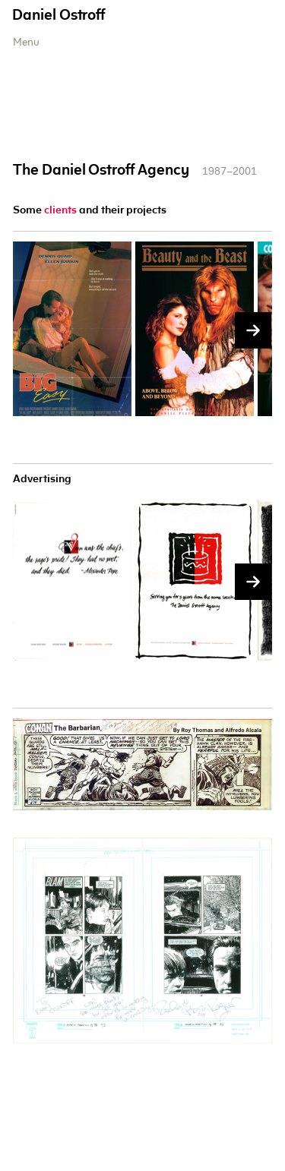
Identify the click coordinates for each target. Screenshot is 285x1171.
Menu (26, 43)
